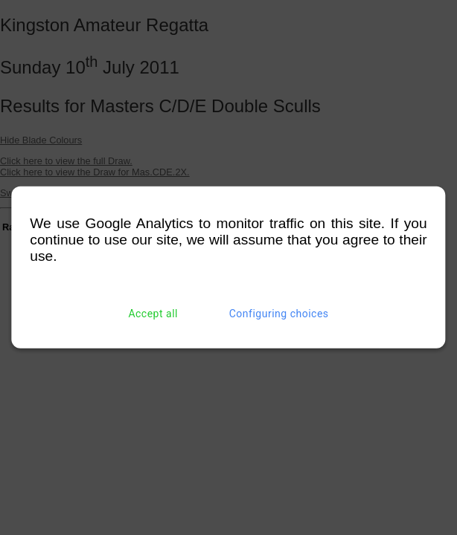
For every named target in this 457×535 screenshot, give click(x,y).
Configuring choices (279, 313)
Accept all (153, 313)
